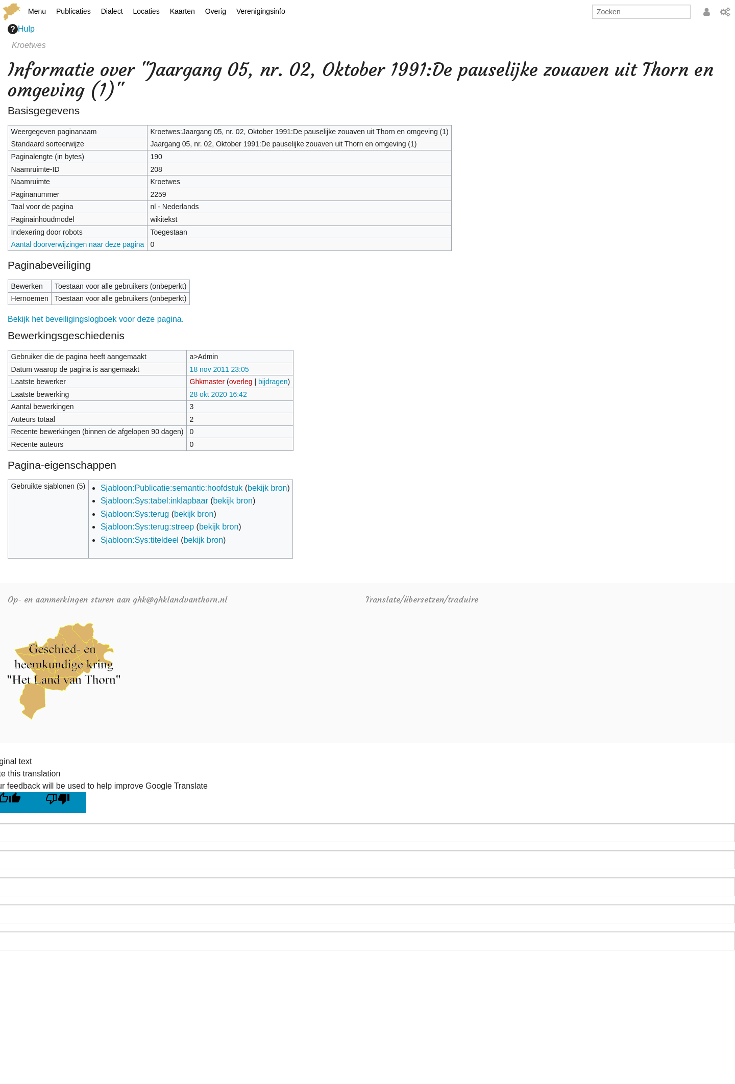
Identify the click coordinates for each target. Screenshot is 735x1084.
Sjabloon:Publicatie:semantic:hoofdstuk (171, 488)
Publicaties (73, 11)
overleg (241, 381)
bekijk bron (267, 488)
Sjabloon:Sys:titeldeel (140, 540)
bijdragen (273, 381)
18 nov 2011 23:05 (219, 369)
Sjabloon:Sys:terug (135, 514)
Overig (215, 11)
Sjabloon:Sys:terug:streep (147, 526)
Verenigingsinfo (260, 11)
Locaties (146, 11)
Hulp (21, 29)
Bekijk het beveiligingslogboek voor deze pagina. (96, 319)
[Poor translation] (61, 802)
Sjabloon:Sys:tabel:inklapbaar (154, 500)
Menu (37, 11)
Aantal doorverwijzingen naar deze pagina (77, 244)
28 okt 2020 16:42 (218, 394)
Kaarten (182, 11)
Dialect (112, 11)
